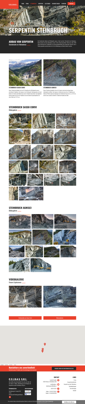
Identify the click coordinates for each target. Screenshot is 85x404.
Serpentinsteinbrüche (71, 382)
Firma (27, 3)
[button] (44, 344)
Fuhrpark (63, 3)
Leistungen (47, 3)
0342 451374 (53, 388)
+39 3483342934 (51, 393)
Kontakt (71, 3)
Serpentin (40, 3)
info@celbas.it (53, 384)
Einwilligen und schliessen (69, 402)
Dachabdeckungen (72, 386)
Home (22, 3)
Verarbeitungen (56, 3)
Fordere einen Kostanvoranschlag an (64, 368)
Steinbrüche (33, 3)
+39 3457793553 (51, 391)
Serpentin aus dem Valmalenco (70, 384)
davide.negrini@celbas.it (51, 386)
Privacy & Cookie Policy (49, 401)
